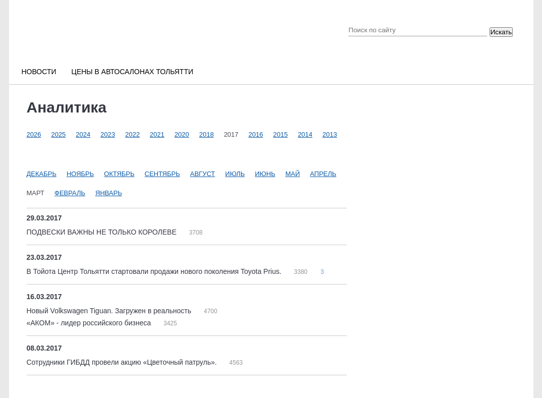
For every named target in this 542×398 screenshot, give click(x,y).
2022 (132, 134)
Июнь (265, 174)
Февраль (69, 193)
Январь (108, 193)
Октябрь (119, 174)
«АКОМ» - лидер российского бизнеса (90, 323)
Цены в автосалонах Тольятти (133, 72)
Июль (235, 174)
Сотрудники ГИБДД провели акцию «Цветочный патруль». (123, 362)
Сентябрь (162, 174)
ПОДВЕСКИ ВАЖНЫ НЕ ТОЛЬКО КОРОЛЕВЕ (102, 232)
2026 (34, 134)
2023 (107, 134)
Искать (501, 32)
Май (292, 174)
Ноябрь (80, 174)
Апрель (323, 174)
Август (202, 174)
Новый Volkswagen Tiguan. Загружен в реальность (110, 311)
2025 (58, 134)
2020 (181, 134)
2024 (83, 134)
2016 (256, 134)
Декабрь (41, 174)
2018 (206, 134)
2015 (280, 134)
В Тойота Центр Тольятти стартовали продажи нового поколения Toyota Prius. (155, 271)
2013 (330, 134)
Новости (39, 72)
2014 (305, 134)
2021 (157, 134)
